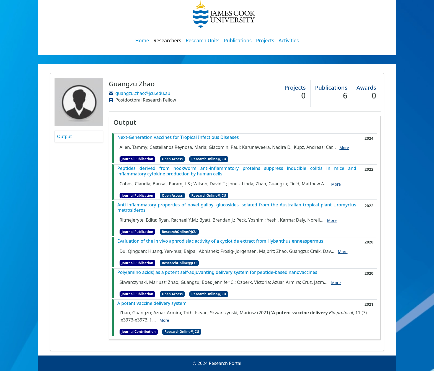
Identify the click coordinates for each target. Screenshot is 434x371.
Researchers (167, 40)
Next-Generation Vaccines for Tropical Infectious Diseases (178, 137)
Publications (238, 40)
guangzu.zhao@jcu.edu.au (142, 93)
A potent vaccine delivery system (152, 303)
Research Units (202, 40)
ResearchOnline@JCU (209, 159)
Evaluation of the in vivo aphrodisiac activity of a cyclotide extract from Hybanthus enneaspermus (220, 241)
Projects (265, 40)
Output (64, 136)
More (344, 147)
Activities (289, 40)
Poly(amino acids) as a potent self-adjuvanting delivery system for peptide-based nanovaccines (217, 272)
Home (142, 40)
